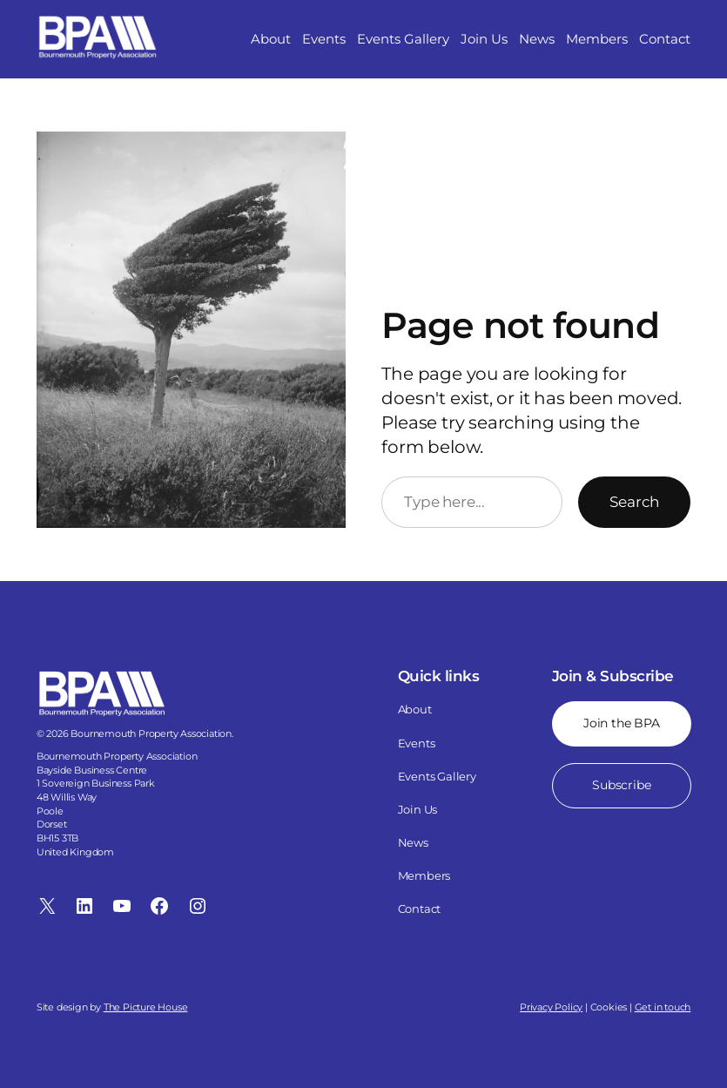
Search (634, 501)
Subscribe (621, 785)
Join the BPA (621, 723)
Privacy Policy (551, 1007)
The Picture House (146, 1007)
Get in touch (663, 1007)
